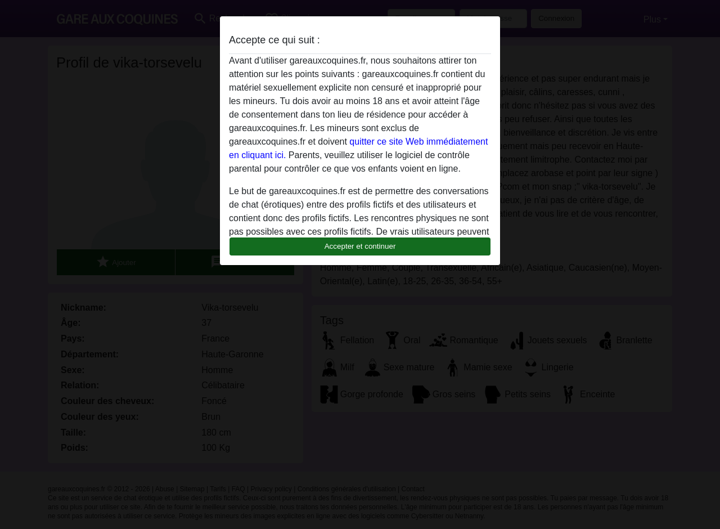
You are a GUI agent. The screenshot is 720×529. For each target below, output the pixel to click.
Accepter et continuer (360, 246)
